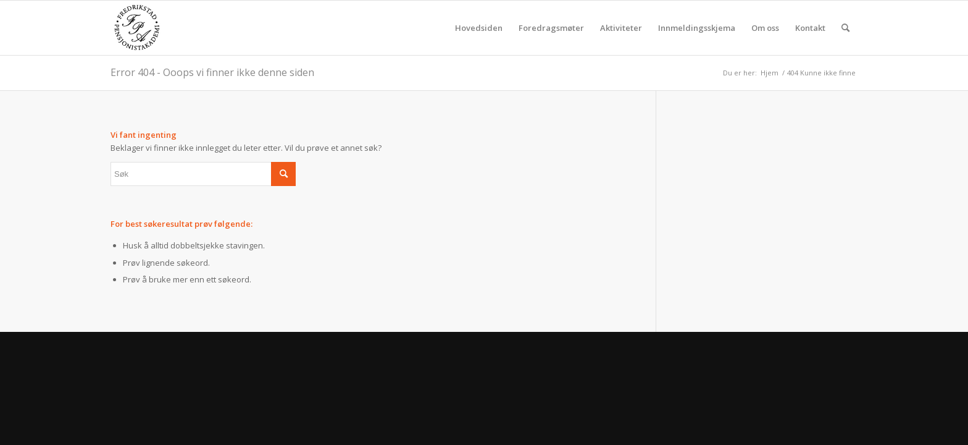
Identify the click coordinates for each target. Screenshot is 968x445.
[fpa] (137, 28)
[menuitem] (479, 28)
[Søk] (845, 28)
